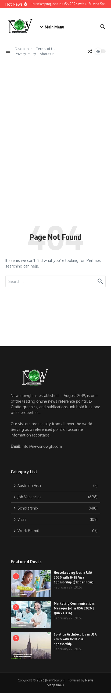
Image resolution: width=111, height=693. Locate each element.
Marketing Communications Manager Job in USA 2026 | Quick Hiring (74, 608)
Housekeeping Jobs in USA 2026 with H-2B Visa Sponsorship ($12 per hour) (73, 577)
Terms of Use (47, 48)
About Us (47, 54)
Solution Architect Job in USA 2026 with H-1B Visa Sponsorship (75, 639)
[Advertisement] (55, 115)
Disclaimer (23, 48)
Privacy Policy (25, 54)
